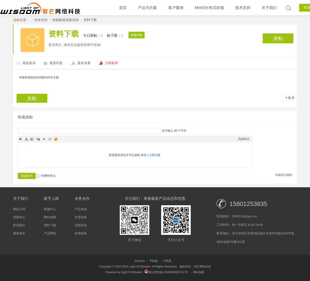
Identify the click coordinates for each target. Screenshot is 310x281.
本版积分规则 (283, 175)
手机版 (153, 261)
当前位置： (21, 20)
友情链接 (81, 233)
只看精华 (111, 63)
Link (38, 139)
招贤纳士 (19, 217)
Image (32, 139)
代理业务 (81, 217)
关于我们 (269, 8)
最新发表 (29, 63)
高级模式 (243, 139)
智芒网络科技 (202, 266)
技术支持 (242, 8)
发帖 (278, 38)
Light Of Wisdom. (140, 266)
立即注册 (154, 155)
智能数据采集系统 (65, 20)
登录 (143, 155)
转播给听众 (46, 175)
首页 (123, 8)
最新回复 (56, 63)
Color (26, 139)
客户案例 (175, 8)
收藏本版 (136, 35)
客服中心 (50, 209)
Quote (44, 139)
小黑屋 (167, 261)
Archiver (139, 261)
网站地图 (50, 217)
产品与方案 (147, 8)
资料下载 (90, 20)
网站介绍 (19, 209)
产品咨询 (81, 209)
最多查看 (84, 63)
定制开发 (81, 225)
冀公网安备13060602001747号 (166, 272)
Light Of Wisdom (131, 272)
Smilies (55, 139)
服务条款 (19, 233)
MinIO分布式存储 (209, 8)
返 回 (291, 97)
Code (50, 139)
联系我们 (19, 225)
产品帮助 (50, 233)
